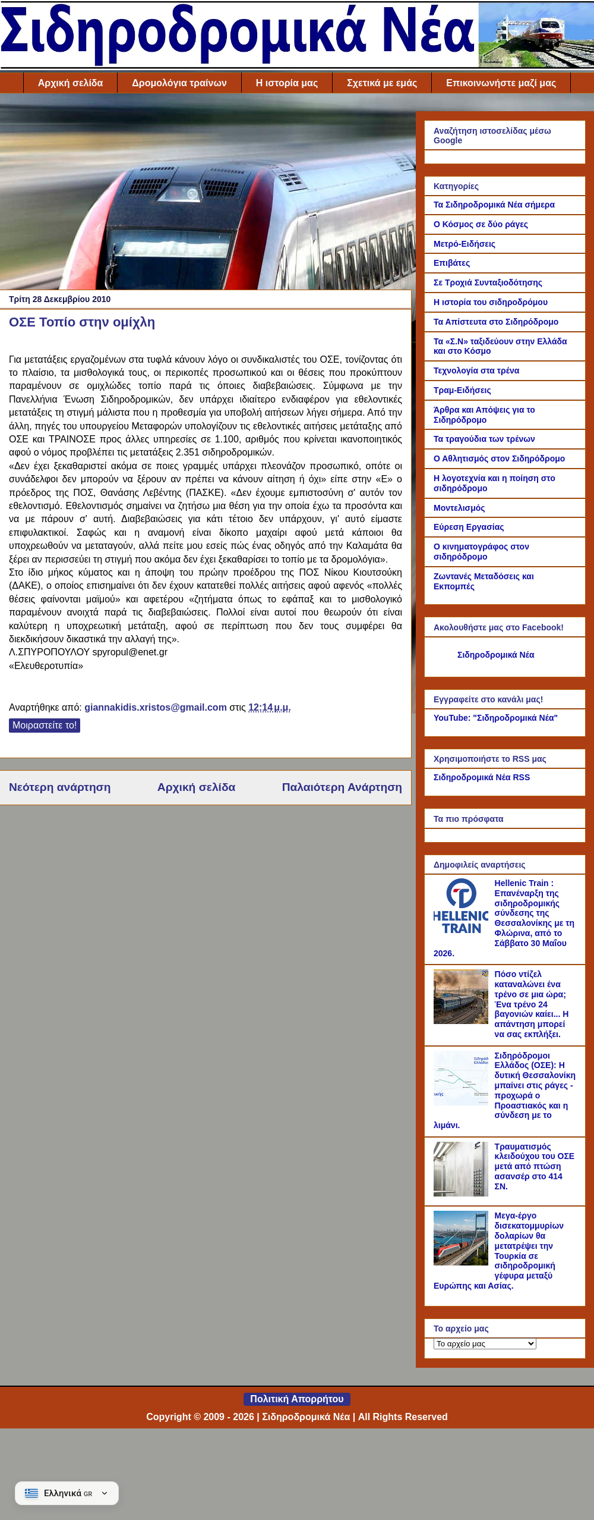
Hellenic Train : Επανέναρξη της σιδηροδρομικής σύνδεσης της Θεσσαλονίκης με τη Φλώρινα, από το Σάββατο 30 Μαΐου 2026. (504, 918)
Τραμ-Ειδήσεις (462, 390)
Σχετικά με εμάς (382, 83)
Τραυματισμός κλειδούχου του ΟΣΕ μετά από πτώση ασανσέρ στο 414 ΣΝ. (535, 1166)
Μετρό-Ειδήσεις (464, 244)
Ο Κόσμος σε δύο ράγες (481, 224)
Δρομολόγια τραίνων (179, 83)
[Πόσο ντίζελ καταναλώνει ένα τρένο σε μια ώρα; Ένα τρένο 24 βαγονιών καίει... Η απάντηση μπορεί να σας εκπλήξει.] (463, 1021)
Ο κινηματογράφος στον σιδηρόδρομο (481, 551)
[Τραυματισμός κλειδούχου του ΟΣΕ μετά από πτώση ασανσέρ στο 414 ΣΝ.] (463, 1193)
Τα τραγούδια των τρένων (484, 439)
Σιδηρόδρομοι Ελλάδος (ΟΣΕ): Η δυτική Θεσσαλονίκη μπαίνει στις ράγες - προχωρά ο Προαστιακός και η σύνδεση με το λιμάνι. (505, 1090)
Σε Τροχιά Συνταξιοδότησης (488, 282)
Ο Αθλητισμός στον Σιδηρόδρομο (499, 458)
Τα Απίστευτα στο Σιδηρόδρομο (496, 321)
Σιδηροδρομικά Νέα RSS (482, 777)
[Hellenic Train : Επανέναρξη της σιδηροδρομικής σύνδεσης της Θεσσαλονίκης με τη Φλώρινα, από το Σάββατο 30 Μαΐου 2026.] (463, 930)
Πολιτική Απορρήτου (296, 1399)
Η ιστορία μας (287, 83)
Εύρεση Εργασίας (469, 527)
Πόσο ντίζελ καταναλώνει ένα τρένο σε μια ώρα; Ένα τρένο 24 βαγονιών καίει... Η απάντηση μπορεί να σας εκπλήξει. (532, 1004)
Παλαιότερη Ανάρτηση (342, 787)
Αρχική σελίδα (70, 83)
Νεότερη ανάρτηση (59, 787)
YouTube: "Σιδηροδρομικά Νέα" (496, 718)
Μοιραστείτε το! (44, 725)
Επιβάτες (452, 263)
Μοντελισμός (459, 508)
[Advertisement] (205, 194)
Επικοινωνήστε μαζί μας (501, 83)
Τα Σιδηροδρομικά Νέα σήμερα (494, 204)
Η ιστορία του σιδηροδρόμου (491, 302)
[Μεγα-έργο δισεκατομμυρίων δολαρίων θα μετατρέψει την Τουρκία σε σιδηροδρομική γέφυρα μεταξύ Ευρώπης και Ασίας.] (463, 1262)
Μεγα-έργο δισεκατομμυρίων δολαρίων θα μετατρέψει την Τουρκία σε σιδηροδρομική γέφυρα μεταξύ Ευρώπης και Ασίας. (499, 1250)
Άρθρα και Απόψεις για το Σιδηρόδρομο (484, 415)
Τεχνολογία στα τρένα (476, 370)
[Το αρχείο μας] (485, 1343)
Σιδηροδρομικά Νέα (496, 654)
